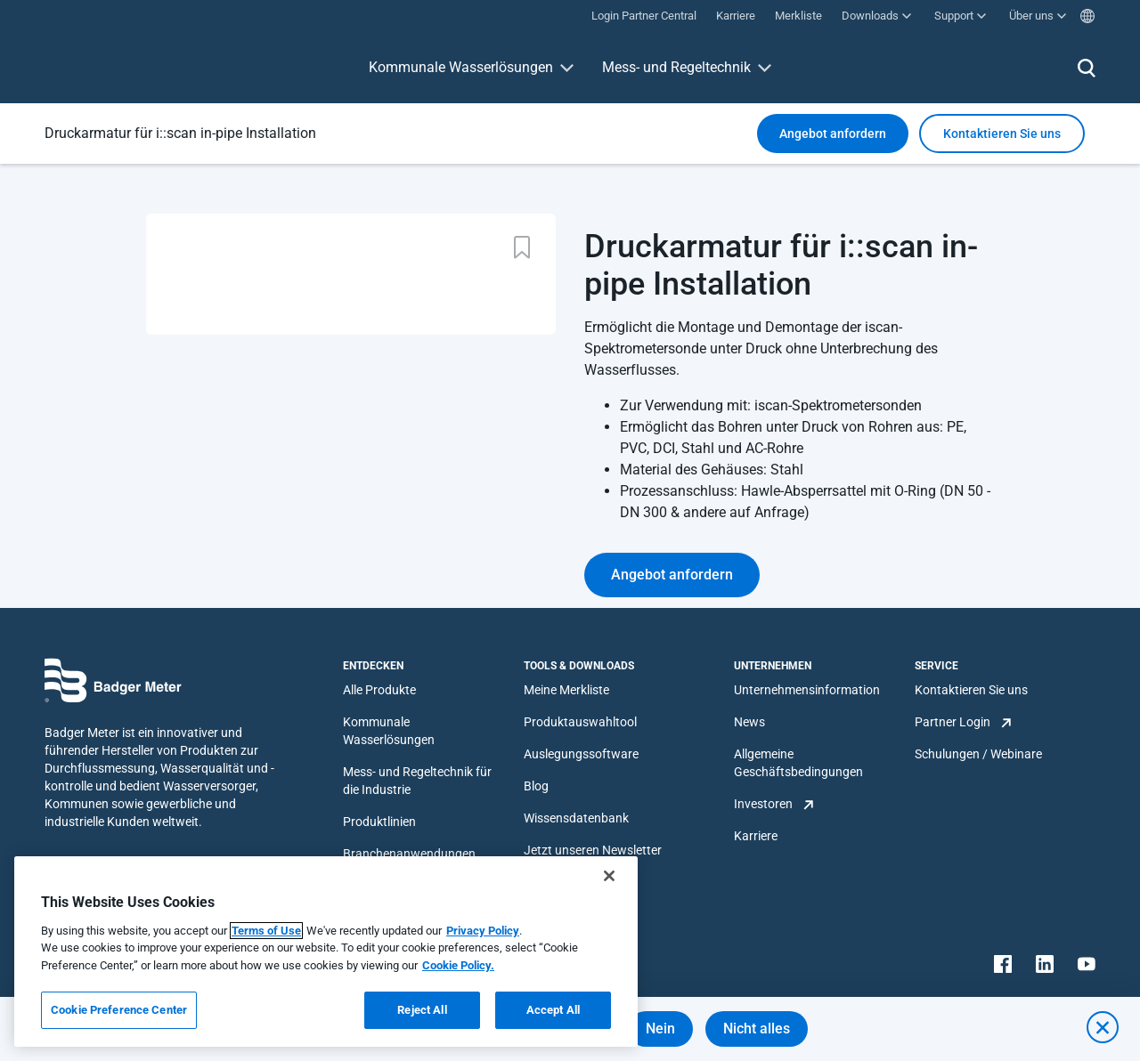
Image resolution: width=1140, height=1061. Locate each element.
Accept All (553, 1009)
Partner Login (952, 722)
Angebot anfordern (832, 133)
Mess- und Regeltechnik (676, 67)
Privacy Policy (482, 930)
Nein (660, 1028)
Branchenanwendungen (409, 853)
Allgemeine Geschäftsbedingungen (798, 763)
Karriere (756, 836)
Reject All (421, 1009)
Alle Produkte (379, 690)
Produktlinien (379, 821)
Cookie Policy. (458, 965)
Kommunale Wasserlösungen (461, 67)
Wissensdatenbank (576, 818)
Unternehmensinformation (807, 690)
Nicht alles (756, 1028)
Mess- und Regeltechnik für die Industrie (417, 781)
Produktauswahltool (580, 722)
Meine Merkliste (566, 690)
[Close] (609, 875)
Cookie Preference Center (119, 1009)
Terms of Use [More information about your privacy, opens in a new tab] (266, 930)
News (749, 722)
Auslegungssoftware (581, 754)
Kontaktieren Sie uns (971, 690)
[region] (326, 951)
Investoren (763, 804)
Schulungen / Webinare (978, 754)
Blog (536, 786)
